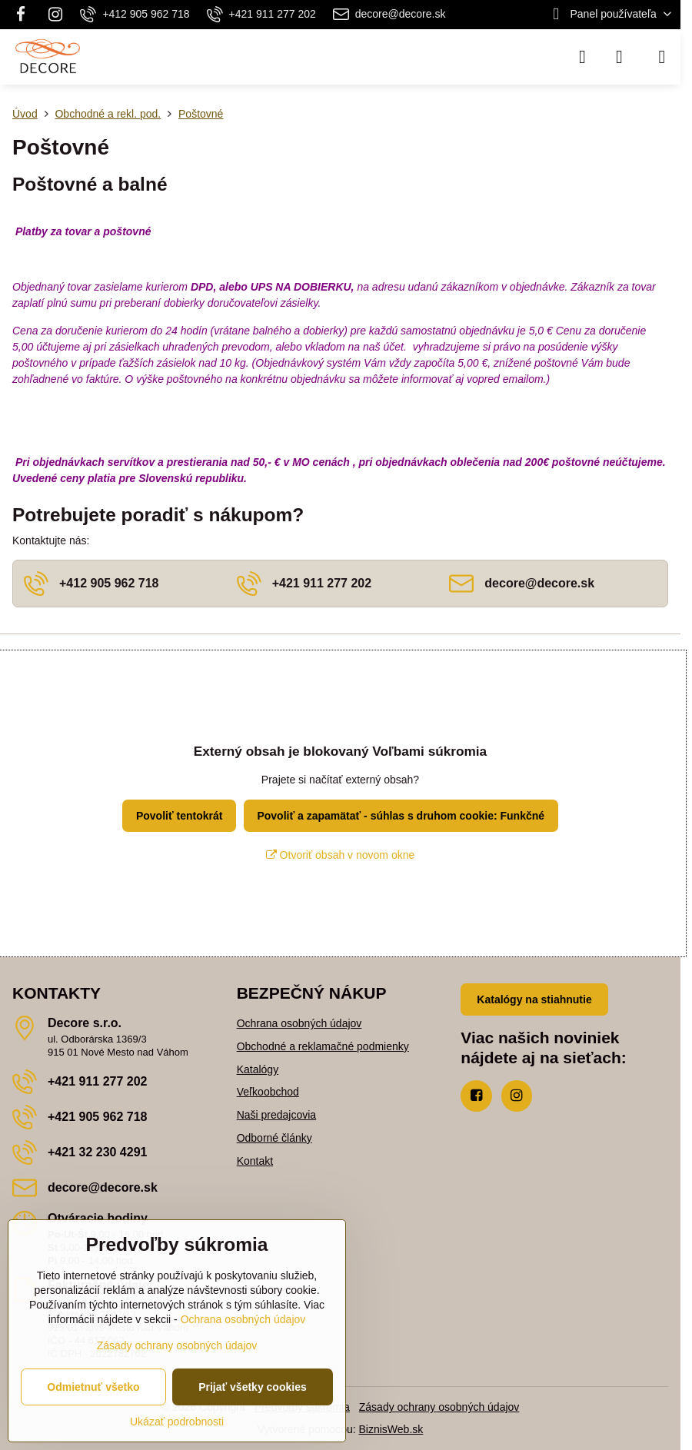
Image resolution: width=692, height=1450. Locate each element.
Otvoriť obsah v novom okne (340, 855)
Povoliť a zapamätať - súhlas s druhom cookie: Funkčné (400, 816)
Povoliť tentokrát (179, 816)
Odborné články (274, 1138)
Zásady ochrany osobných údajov (439, 1407)
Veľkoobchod (268, 1092)
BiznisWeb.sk (391, 1429)
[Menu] (662, 57)
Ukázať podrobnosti (177, 1421)
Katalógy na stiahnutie (534, 999)
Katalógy (257, 1069)
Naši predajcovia (277, 1115)
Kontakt (255, 1161)
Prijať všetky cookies (252, 1387)
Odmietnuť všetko (93, 1387)
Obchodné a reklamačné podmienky (323, 1046)
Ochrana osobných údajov (299, 1023)
